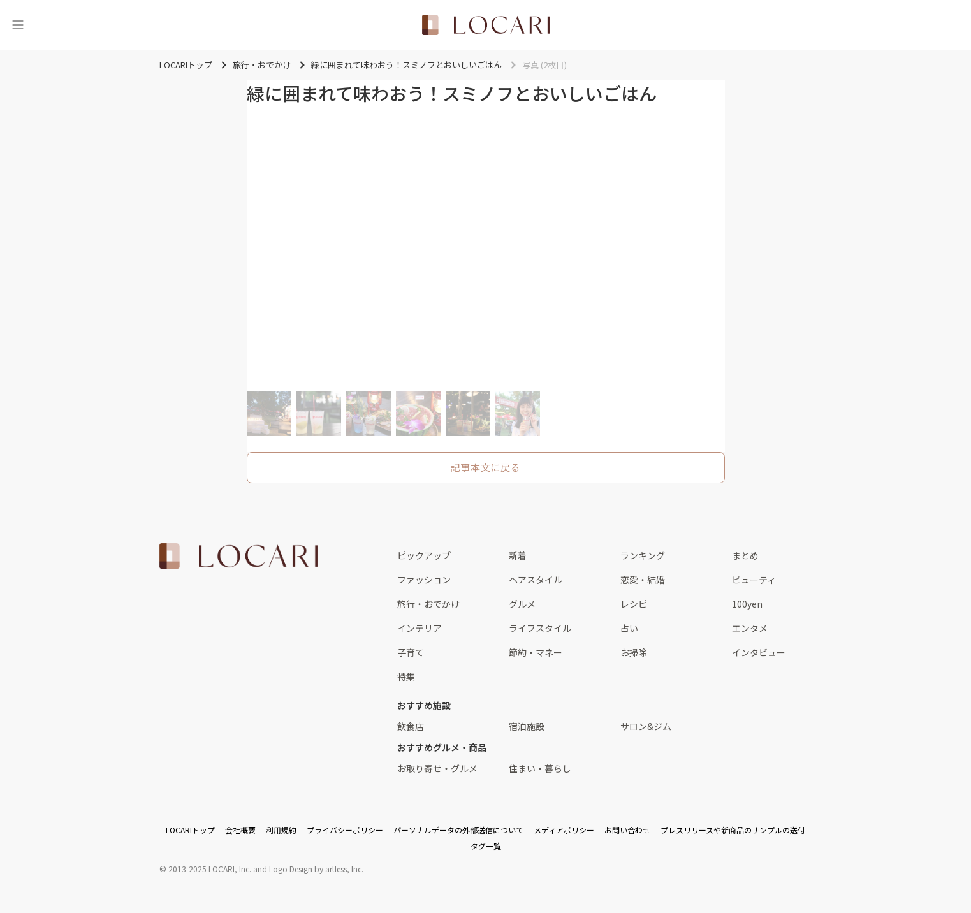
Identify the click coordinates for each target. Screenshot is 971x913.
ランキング (642, 555)
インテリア (419, 628)
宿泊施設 (526, 726)
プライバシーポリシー (345, 829)
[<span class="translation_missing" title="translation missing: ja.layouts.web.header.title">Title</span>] (486, 25)
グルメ (522, 603)
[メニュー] (18, 25)
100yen (747, 603)
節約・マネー (535, 652)
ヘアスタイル (535, 579)
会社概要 (240, 829)
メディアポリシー (564, 829)
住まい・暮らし (540, 768)
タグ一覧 (486, 845)
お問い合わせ (627, 829)
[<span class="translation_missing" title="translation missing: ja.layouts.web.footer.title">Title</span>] (238, 556)
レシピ (633, 603)
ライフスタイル (540, 628)
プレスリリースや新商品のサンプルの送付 (733, 829)
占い (629, 628)
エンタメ (750, 628)
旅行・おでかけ (428, 603)
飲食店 (410, 726)
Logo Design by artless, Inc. (316, 868)
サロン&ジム (645, 726)
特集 (406, 676)
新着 (518, 555)
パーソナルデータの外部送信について (458, 829)
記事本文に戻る (485, 467)
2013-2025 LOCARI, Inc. (209, 868)
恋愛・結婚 (642, 579)
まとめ (745, 555)
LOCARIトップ (190, 829)
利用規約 (281, 829)
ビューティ (754, 579)
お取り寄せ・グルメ (437, 768)
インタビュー (758, 652)
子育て (410, 652)
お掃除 (633, 652)
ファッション (424, 579)
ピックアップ (424, 555)
